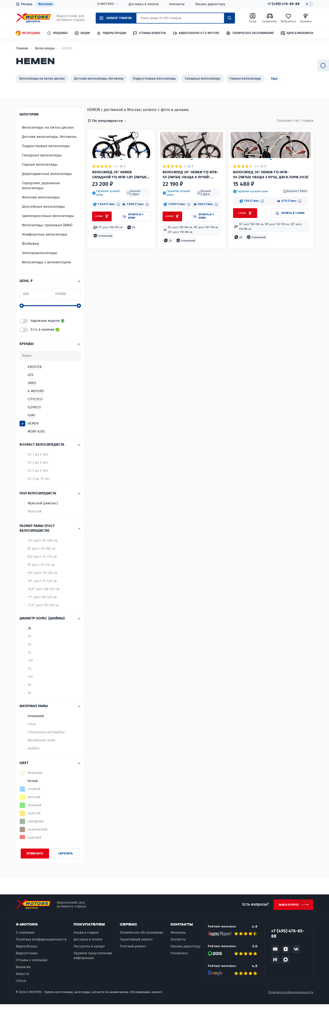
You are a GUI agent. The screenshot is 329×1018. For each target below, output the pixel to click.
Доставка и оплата (142, 4)
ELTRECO (34, 420)
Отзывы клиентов (149, 33)
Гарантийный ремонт (136, 953)
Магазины (46, 4)
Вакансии (23, 981)
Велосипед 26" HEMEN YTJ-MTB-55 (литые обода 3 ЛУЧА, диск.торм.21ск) (267, 211)
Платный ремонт (133, 960)
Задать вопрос (287, 917)
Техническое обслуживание (250, 33)
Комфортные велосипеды (44, 247)
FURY (31, 428)
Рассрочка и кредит (89, 960)
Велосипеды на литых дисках (46, 79)
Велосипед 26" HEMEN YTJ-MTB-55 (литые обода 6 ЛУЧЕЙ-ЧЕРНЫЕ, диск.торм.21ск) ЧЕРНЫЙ (185, 211)
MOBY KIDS (36, 444)
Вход (252, 18)
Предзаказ (57, 33)
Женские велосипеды (41, 209)
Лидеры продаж (111, 33)
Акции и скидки (86, 947)
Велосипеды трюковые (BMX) (47, 237)
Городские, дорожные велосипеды (41, 198)
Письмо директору (209, 4)
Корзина (306, 18)
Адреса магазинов (296, 33)
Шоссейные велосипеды (43, 219)
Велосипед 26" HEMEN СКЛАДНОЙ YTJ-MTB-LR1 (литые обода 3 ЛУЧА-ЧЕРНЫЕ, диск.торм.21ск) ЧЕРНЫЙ (117, 211)
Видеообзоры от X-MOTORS (196, 33)
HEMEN (33, 436)
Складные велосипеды (231, 79)
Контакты (175, 4)
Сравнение (269, 18)
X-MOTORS (104, 4)
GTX (30, 387)
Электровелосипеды (39, 265)
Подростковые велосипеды (175, 79)
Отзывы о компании (31, 974)
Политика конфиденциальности (41, 953)
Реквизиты (179, 967)
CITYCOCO (35, 412)
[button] (107, 230)
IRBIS (32, 395)
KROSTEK (35, 379)
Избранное (288, 18)
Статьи (21, 995)
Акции (82, 33)
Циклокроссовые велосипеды (48, 228)
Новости (22, 988)
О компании (25, 947)
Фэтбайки (30, 256)
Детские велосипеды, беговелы (112, 79)
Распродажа (28, 33)
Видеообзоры (26, 960)
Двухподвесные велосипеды (47, 186)
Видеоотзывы (26, 967)
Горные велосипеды (279, 79)
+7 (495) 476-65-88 (281, 4)
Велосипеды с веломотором (46, 274)
